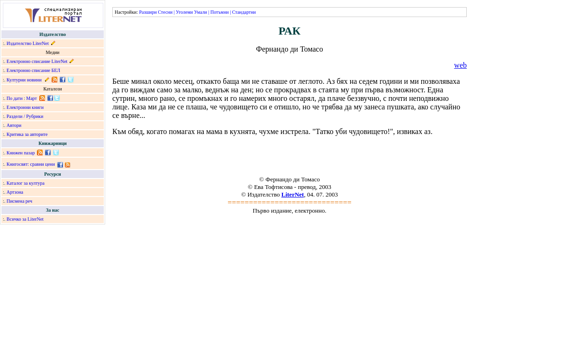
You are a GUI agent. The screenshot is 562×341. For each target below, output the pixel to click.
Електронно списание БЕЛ (33, 70)
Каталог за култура (26, 183)
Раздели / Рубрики (25, 116)
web (460, 65)
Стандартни (244, 12)
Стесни (165, 12)
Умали (200, 12)
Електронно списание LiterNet (37, 61)
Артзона (15, 192)
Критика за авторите (27, 134)
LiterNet (292, 194)
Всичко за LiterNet (25, 219)
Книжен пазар (21, 152)
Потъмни (219, 12)
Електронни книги (25, 107)
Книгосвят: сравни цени (31, 164)
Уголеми (184, 12)
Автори (14, 125)
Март (31, 98)
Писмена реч (19, 201)
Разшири (147, 12)
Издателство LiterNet (28, 43)
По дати (15, 98)
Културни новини (24, 79)
